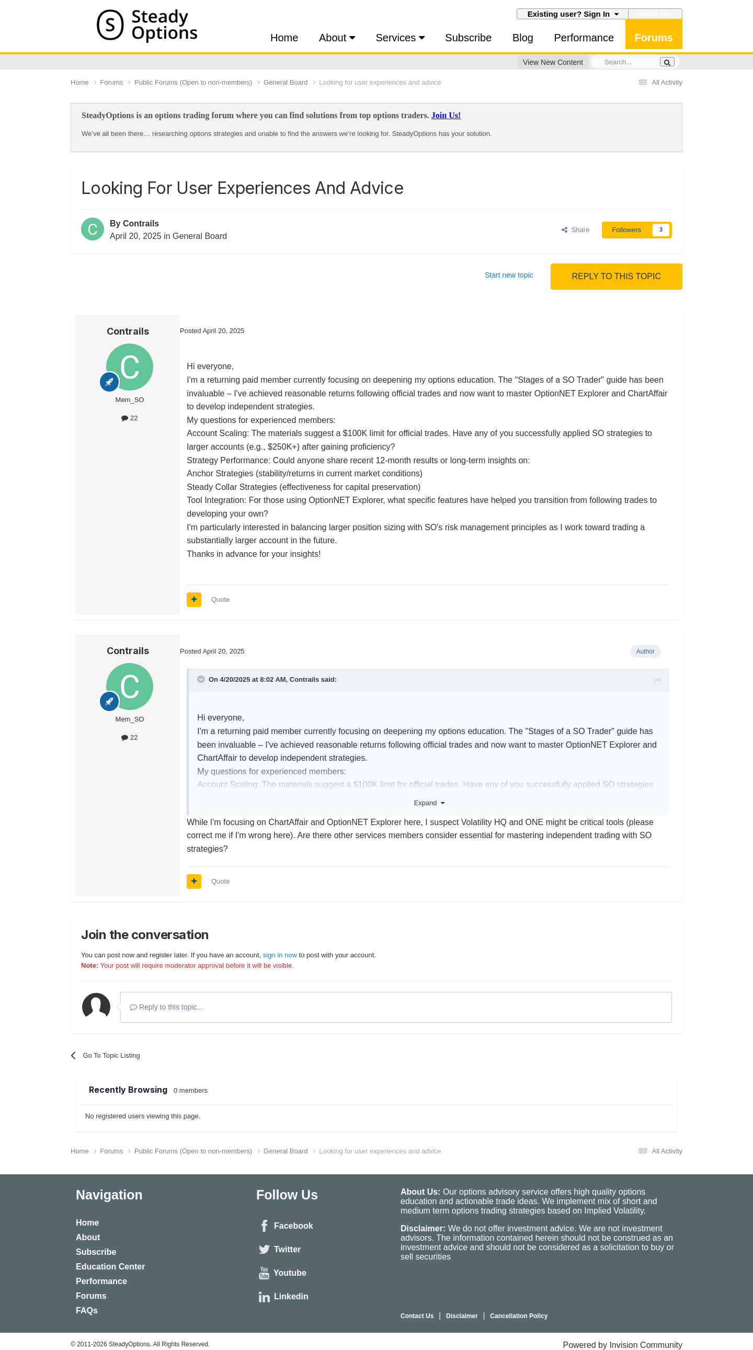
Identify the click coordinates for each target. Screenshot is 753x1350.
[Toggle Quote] (202, 679)
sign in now (280, 955)
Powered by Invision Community (622, 1345)
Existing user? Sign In (573, 13)
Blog (522, 37)
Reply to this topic (616, 276)
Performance (584, 37)
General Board (200, 236)
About (337, 37)
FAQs (87, 1310)
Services (399, 37)
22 (129, 418)
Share (575, 230)
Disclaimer (462, 1316)
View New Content (553, 62)
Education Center (110, 1266)
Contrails (141, 223)
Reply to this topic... (166, 1007)
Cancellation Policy (518, 1316)
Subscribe (468, 37)
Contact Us (417, 1316)
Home (284, 37)
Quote (220, 599)
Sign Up (655, 13)
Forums (654, 37)
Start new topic (509, 275)
